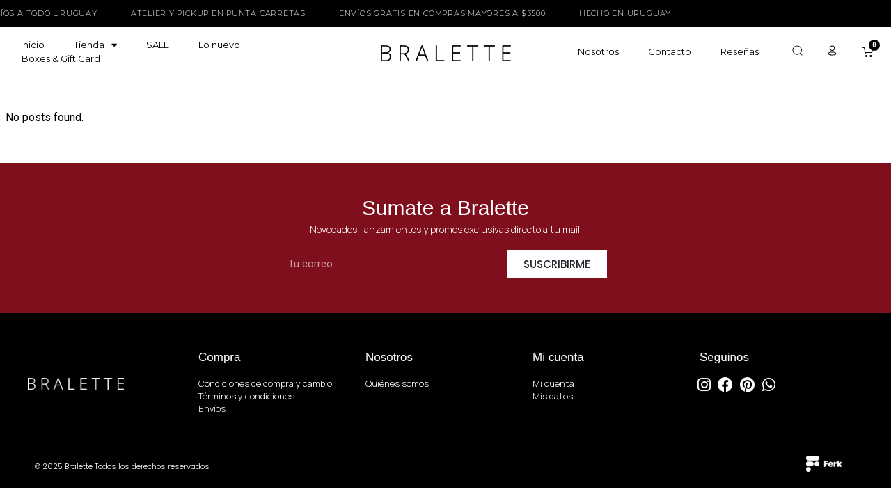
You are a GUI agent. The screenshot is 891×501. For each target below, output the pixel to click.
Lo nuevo (219, 44)
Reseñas (739, 51)
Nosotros (598, 51)
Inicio (33, 44)
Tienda (95, 44)
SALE (157, 44)
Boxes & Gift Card (61, 58)
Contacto (669, 51)
